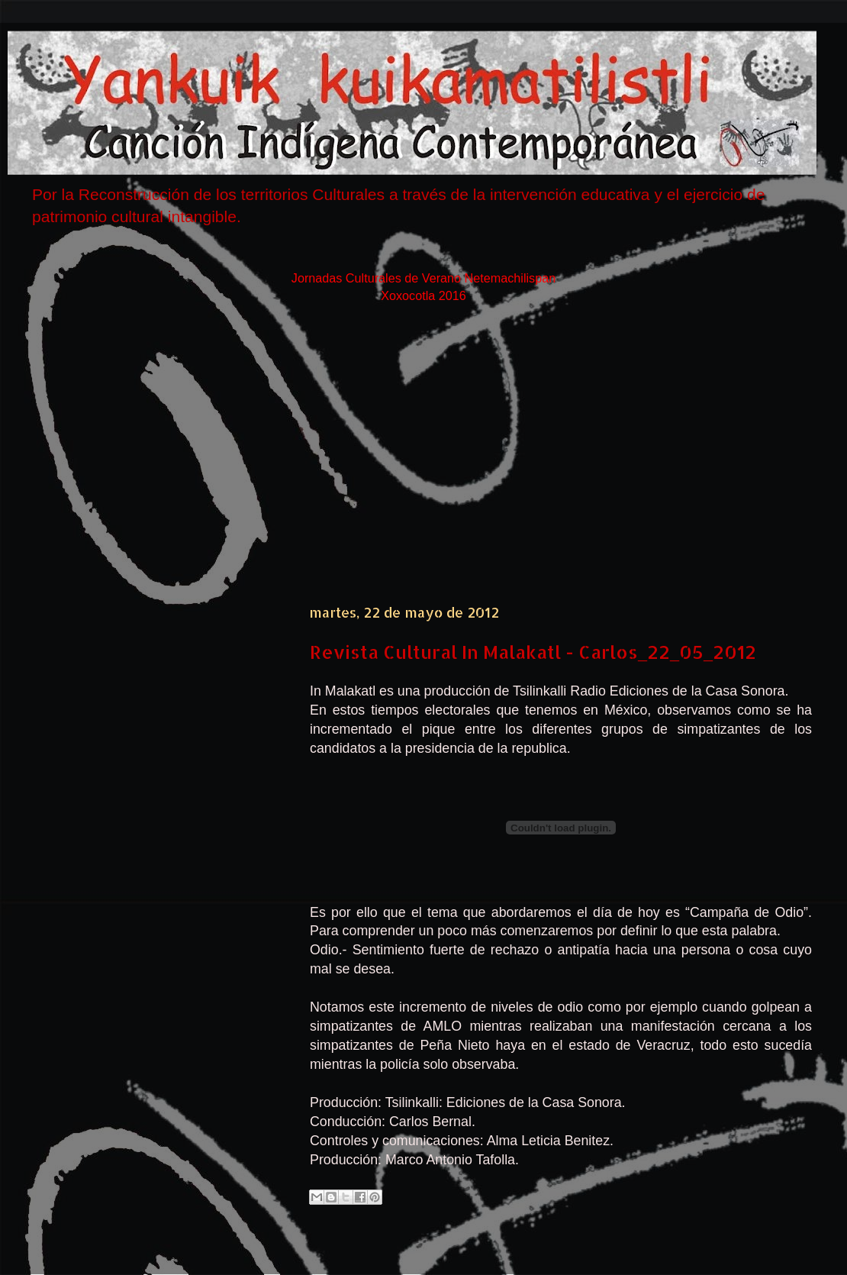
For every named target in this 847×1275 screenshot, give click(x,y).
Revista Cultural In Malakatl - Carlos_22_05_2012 (533, 651)
